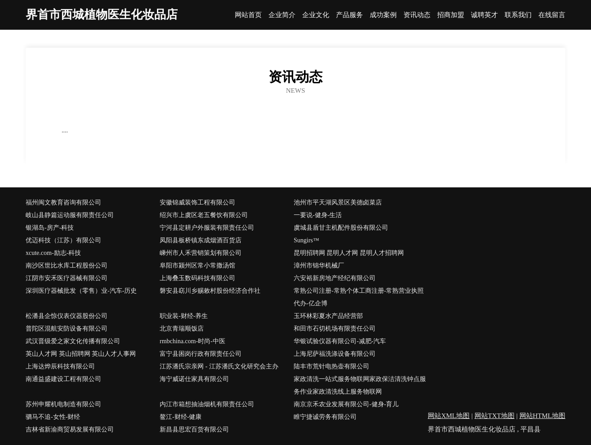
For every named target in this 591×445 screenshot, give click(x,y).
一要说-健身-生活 (318, 215)
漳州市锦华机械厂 (319, 265)
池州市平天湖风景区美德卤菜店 (338, 202)
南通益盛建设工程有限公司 (63, 379)
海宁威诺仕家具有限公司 (194, 379)
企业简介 (282, 15)
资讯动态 (416, 15)
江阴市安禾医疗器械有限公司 (66, 278)
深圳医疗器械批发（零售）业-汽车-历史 (81, 290)
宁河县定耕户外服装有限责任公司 (207, 227)
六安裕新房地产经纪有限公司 (335, 278)
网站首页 (248, 15)
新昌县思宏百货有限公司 (194, 429)
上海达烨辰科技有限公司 (60, 366)
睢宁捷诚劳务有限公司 (325, 416)
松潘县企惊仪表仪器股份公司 (66, 316)
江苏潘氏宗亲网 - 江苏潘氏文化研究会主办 (219, 366)
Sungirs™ (306, 240)
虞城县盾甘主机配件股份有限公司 (341, 227)
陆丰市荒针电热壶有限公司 (331, 366)
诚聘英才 (484, 15)
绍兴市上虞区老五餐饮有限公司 (204, 215)
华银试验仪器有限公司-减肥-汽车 (340, 341)
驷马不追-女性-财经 (53, 416)
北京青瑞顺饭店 (182, 328)
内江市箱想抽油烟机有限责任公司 (207, 404)
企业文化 (315, 15)
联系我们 (518, 15)
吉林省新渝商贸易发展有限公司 (70, 429)
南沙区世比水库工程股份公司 (66, 265)
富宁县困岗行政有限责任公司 (201, 353)
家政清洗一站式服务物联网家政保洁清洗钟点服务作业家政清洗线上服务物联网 (360, 385)
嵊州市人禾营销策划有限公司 (201, 253)
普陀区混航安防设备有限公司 (66, 328)
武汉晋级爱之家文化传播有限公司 (73, 341)
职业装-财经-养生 (184, 316)
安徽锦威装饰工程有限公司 (197, 202)
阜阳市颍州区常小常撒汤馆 (197, 265)
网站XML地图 (449, 415)
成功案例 (383, 15)
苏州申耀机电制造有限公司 (63, 404)
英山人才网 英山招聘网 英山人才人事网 (81, 353)
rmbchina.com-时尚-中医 (192, 341)
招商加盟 (450, 15)
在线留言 (551, 15)
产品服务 (349, 15)
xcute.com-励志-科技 (53, 253)
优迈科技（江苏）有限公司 (63, 240)
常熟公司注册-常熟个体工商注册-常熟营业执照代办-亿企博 (359, 297)
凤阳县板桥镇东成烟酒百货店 (201, 240)
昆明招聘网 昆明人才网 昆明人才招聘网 (349, 253)
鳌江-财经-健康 (180, 416)
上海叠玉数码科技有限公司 (197, 278)
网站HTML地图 (542, 415)
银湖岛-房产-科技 (50, 227)
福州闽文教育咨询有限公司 (63, 202)
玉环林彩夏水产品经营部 (328, 316)
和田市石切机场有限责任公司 (335, 328)
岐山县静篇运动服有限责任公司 (70, 215)
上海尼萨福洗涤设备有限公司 (335, 353)
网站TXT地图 (495, 415)
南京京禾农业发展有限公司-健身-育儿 (346, 404)
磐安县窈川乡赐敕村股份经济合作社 (210, 290)
